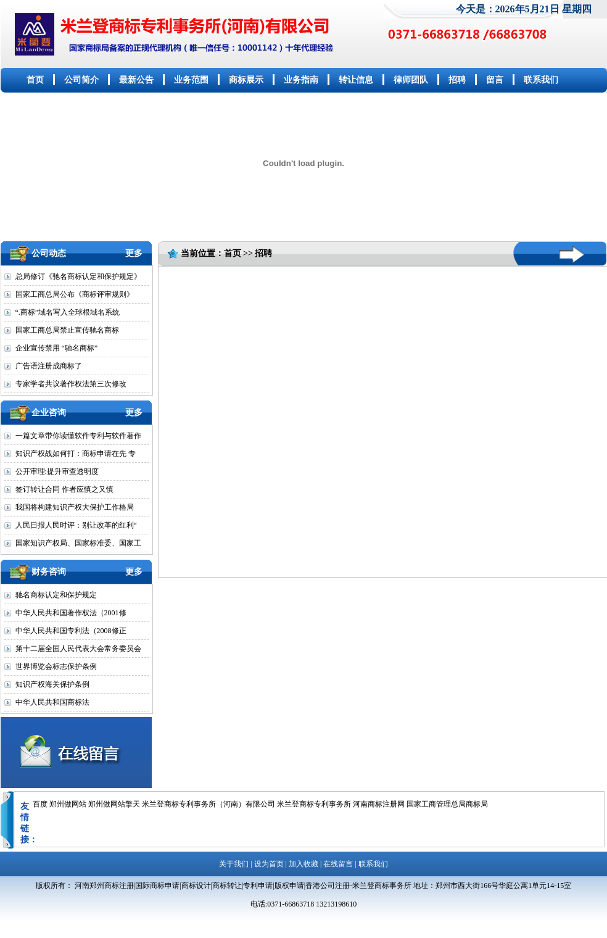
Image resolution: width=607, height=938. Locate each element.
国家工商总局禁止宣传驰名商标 (67, 330)
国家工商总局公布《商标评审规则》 (74, 294)
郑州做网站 (67, 804)
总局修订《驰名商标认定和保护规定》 (78, 276)
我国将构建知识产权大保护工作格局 (74, 507)
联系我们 (541, 80)
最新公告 (136, 80)
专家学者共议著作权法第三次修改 (70, 384)
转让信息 (356, 80)
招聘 (457, 80)
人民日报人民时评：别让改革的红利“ (76, 525)
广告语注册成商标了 (48, 366)
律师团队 (411, 80)
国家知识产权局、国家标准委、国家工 (78, 543)
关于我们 (234, 864)
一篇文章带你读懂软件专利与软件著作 (78, 435)
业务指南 (301, 80)
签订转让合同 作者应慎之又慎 (64, 489)
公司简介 (81, 80)
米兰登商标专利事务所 (314, 804)
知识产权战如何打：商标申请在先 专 (75, 453)
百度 (40, 804)
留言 (494, 80)
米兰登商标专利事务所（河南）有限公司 (208, 804)
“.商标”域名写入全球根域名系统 (67, 312)
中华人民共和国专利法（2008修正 (70, 630)
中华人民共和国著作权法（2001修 (70, 612)
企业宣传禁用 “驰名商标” (56, 348)
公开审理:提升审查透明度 (57, 471)
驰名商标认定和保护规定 (56, 595)
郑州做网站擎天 (114, 804)
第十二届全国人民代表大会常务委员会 (78, 648)
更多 (133, 253)
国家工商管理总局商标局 (447, 804)
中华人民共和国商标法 (52, 702)
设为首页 (269, 864)
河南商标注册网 (379, 804)
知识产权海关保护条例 (52, 684)
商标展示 (246, 80)
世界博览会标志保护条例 (56, 666)
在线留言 (338, 864)
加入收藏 (303, 864)
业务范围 (191, 80)
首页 (35, 80)
